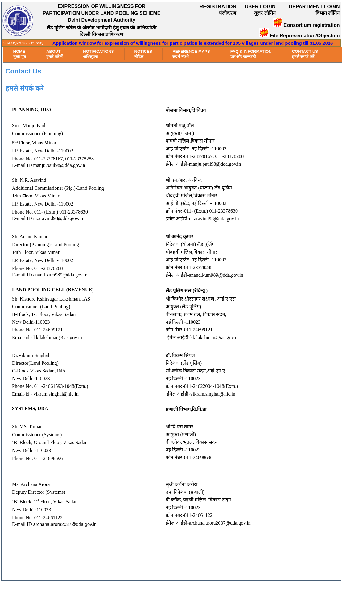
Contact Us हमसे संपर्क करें (305, 54)
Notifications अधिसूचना (98, 54)
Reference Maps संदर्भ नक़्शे (191, 54)
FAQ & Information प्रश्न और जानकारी (251, 54)
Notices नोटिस (143, 54)
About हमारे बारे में (54, 54)
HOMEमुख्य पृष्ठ (19, 54)
